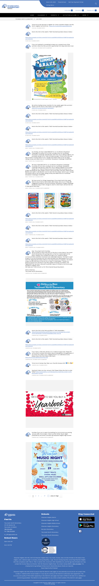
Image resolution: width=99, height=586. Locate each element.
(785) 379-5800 (76, 564)
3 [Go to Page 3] (38, 496)
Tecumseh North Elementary (24, 19)
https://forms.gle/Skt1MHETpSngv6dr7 (43, 108)
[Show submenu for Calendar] (41, 15)
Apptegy (53, 583)
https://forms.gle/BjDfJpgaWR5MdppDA (60, 26)
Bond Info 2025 (51, 2)
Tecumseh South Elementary (49, 535)
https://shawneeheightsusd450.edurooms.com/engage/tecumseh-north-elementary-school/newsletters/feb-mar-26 (51, 332)
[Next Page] (48, 496)
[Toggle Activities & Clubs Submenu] (78, 15)
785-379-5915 (11, 531)
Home (32, 15)
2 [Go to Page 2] (35, 496)
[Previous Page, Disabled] (30, 496)
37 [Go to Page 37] (44, 496)
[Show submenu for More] (84, 15)
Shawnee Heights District (48, 517)
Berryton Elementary (47, 529)
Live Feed (39, 19)
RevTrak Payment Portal (76, 2)
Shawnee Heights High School (50, 520)
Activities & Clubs (70, 15)
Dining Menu (50, 5)
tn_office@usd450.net (10, 534)
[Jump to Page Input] (60, 496)
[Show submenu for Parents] (54, 15)
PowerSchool (62, 2)
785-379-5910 (8, 529)
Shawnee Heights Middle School (50, 523)
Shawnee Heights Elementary (50, 526)
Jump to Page (54, 496)
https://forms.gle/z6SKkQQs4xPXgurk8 (36, 357)
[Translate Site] (91, 10)
